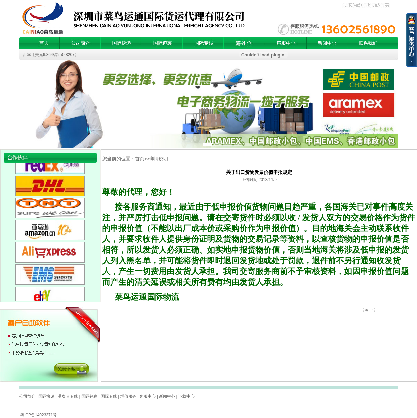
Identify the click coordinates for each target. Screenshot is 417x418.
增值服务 (128, 396)
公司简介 (27, 396)
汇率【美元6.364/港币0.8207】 (51, 54)
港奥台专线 (68, 396)
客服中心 (147, 396)
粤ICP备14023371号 (38, 415)
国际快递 (46, 396)
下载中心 (186, 396)
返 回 (368, 309)
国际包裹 (89, 396)
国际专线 (109, 396)
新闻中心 (167, 396)
